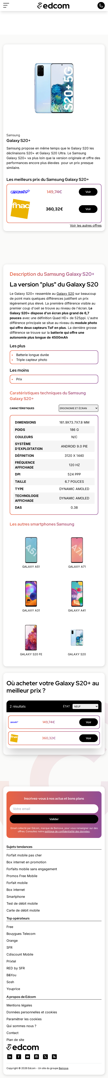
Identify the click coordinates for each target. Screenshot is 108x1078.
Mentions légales (19, 1005)
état (66, 706)
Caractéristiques (22, 408)
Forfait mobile (17, 883)
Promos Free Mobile (21, 876)
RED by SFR (15, 968)
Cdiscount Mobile (19, 954)
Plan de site (15, 1040)
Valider (54, 819)
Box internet (15, 890)
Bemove (63, 1068)
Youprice (13, 989)
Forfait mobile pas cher (24, 855)
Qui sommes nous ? (21, 1026)
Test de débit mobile (22, 903)
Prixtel (11, 961)
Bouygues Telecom (20, 934)
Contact (12, 1033)
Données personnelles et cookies (31, 1012)
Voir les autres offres (86, 225)
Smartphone (15, 897)
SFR (9, 947)
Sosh (10, 982)
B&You (11, 975)
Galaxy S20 (65, 294)
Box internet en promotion (26, 862)
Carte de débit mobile (23, 910)
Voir (88, 192)
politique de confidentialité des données (67, 831)
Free (9, 927)
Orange (12, 941)
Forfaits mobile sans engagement (31, 869)
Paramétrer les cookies (24, 1019)
